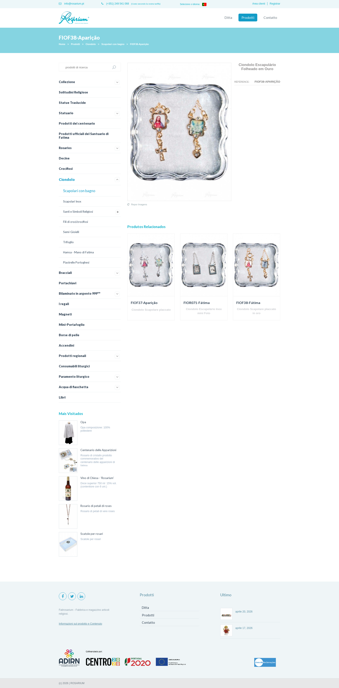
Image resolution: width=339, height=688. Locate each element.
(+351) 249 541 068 (115, 3)
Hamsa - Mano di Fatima (78, 252)
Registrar (275, 3)
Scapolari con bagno (112, 44)
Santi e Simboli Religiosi (78, 211)
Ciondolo (91, 44)
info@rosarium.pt (71, 3)
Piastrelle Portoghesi (76, 262)
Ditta (228, 17)
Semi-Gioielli (71, 232)
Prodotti (247, 17)
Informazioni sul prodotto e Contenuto (80, 623)
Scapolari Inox (72, 201)
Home (62, 44)
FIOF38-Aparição (139, 44)
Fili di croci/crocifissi (75, 221)
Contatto (270, 17)
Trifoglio (68, 242)
